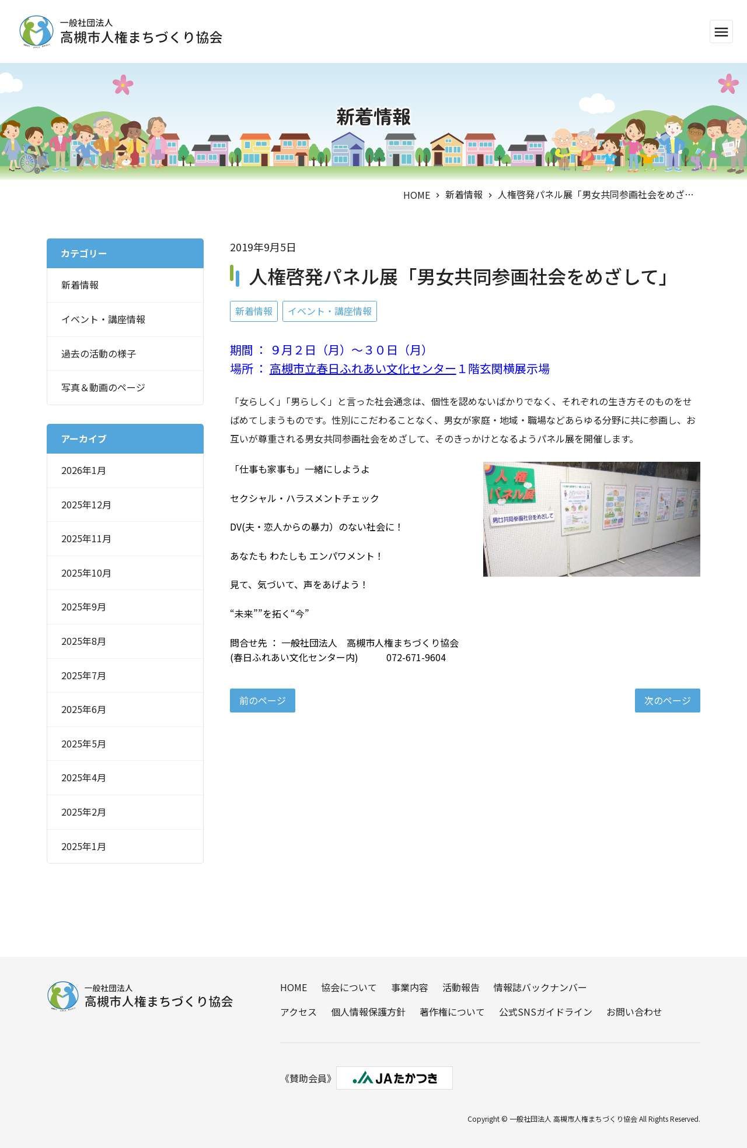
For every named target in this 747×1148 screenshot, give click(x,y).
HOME (416, 195)
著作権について (452, 1012)
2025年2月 (83, 812)
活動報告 (461, 987)
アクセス (298, 1012)
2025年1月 (83, 846)
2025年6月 (83, 709)
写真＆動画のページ (103, 387)
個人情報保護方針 (368, 1012)
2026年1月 (83, 470)
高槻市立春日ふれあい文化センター (363, 368)
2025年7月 (83, 675)
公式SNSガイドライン (545, 1012)
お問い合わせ (634, 1012)
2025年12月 (86, 504)
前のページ (262, 700)
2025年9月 (83, 606)
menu (721, 32)
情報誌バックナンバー (540, 987)
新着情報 (464, 194)
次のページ (667, 700)
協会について (349, 987)
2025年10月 (86, 573)
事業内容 (409, 987)
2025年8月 (83, 641)
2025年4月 (83, 777)
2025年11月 (86, 538)
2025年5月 (83, 743)
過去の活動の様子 (98, 353)
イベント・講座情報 (330, 311)
